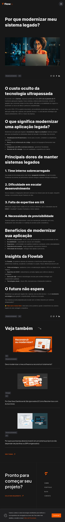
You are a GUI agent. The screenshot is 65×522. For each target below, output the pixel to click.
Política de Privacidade (30, 518)
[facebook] (56, 76)
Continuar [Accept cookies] (56, 515)
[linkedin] (59, 76)
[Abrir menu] (61, 4)
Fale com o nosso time (14, 306)
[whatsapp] (54, 76)
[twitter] (51, 76)
